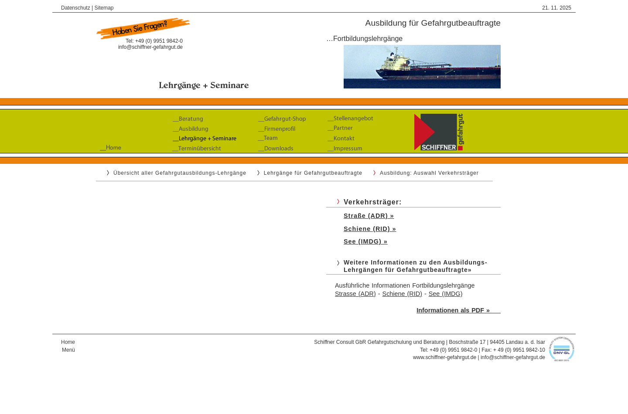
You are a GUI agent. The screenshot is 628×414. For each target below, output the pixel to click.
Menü (68, 350)
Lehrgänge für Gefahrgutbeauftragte (313, 173)
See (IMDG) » (366, 241)
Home (68, 342)
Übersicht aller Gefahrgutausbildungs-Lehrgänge (179, 173)
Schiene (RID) (402, 293)
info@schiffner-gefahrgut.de (150, 47)
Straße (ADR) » (369, 215)
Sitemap (104, 8)
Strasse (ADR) (355, 293)
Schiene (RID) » (370, 228)
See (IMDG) (446, 293)
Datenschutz (75, 8)
